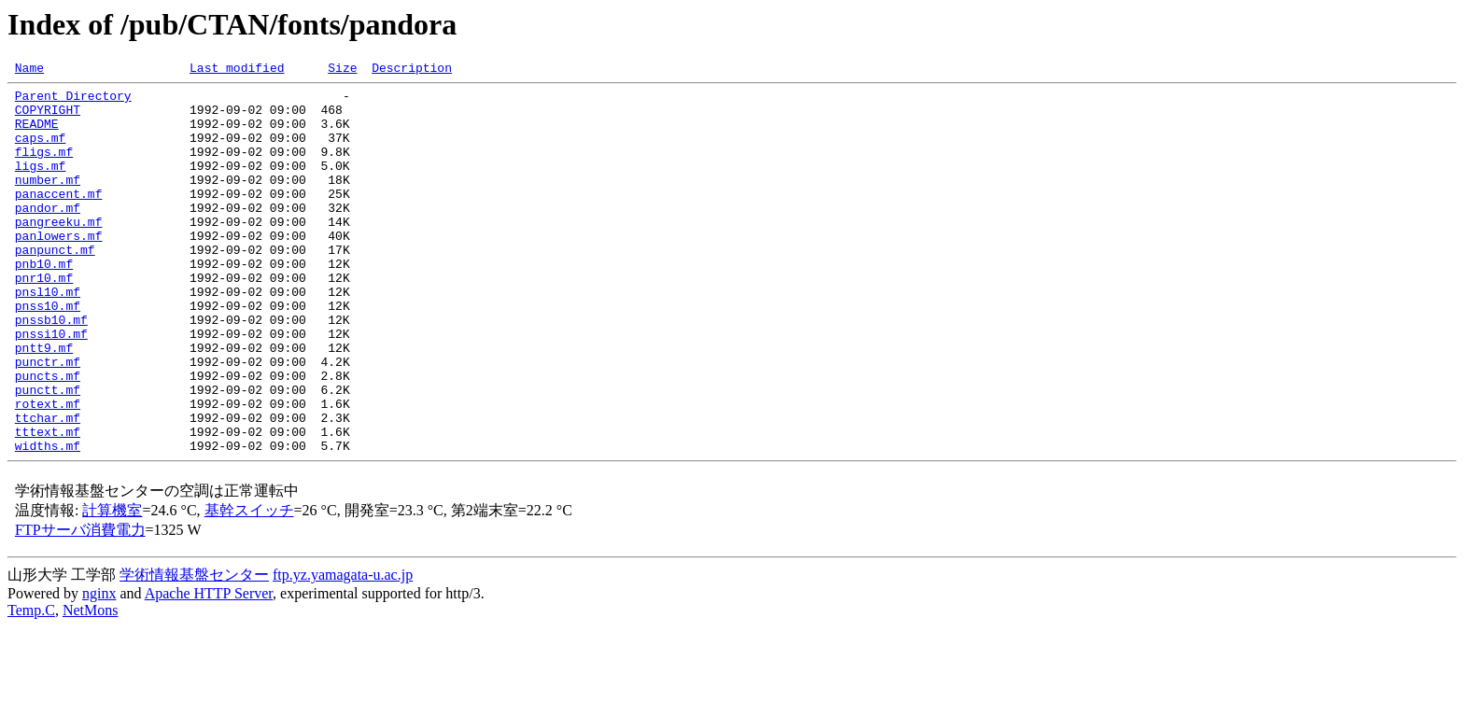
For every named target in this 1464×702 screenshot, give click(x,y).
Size (342, 70)
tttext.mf (47, 504)
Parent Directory (73, 100)
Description (412, 70)
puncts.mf (47, 436)
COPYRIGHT (47, 117)
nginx (99, 669)
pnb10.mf (44, 302)
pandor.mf (47, 235)
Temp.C (31, 686)
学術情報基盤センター (194, 650)
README (37, 134)
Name (29, 70)
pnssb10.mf (51, 369)
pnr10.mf (44, 319)
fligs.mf (44, 168)
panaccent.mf (59, 218)
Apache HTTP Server (209, 669)
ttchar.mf (47, 487)
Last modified (237, 70)
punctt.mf (47, 453)
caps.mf (40, 151)
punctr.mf (47, 420)
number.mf (47, 201)
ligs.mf (40, 184)
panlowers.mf (59, 268)
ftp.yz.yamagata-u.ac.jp (343, 650)
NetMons (91, 686)
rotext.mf (47, 470)
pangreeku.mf (59, 252)
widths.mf (47, 520)
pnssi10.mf (51, 386)
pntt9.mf (44, 403)
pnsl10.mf (47, 336)
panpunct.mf (55, 285)
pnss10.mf (47, 352)
